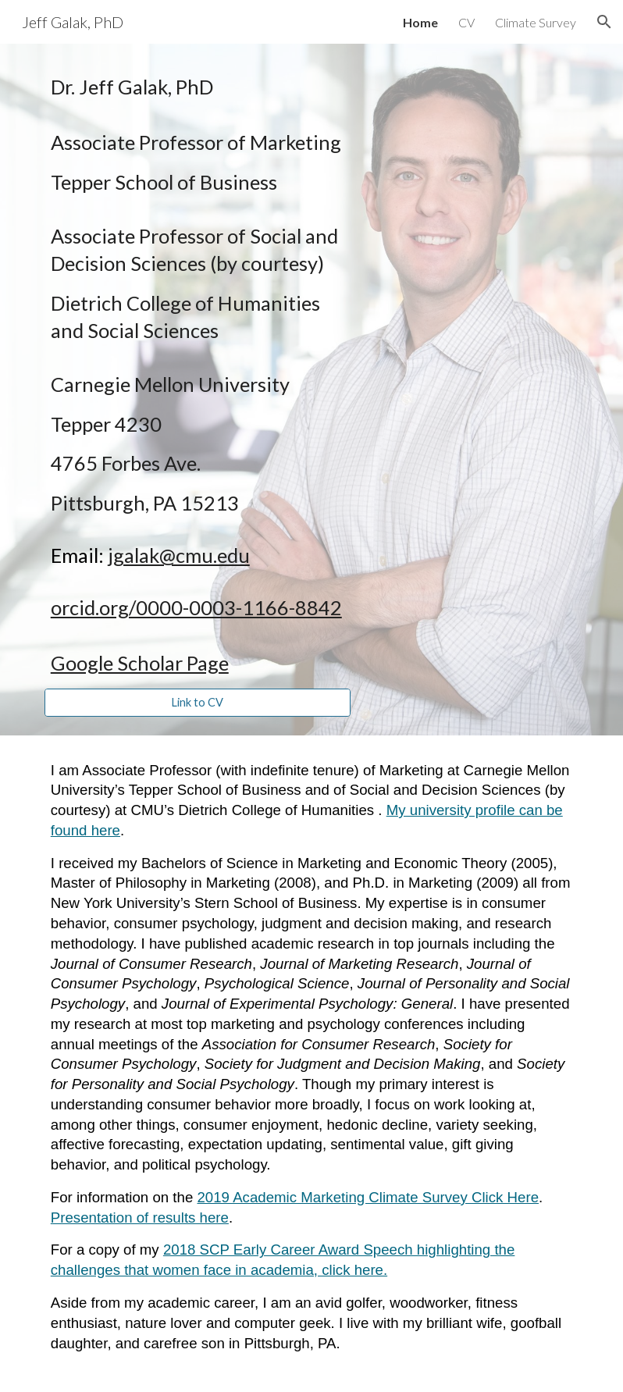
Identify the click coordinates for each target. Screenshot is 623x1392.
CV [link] (466, 22)
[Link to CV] (197, 702)
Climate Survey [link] (535, 22)
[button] (604, 22)
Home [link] (420, 22)
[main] (197, 375)
